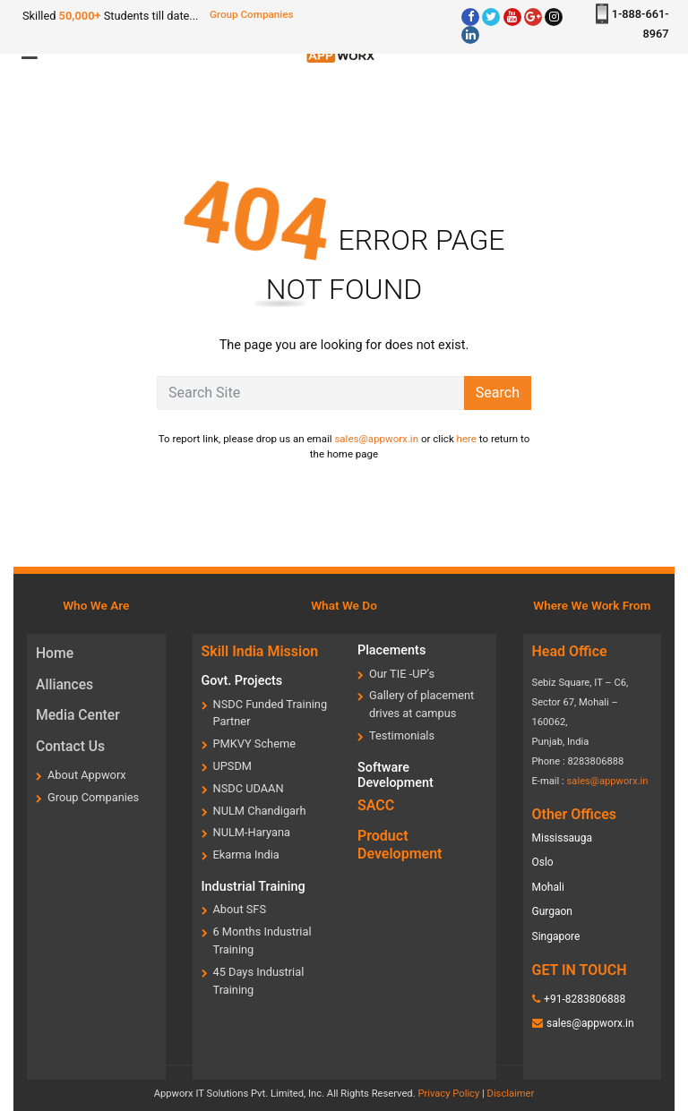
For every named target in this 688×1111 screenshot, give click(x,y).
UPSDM (233, 766)
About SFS (240, 909)
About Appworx (86, 775)
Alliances (64, 684)
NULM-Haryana (252, 832)
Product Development (399, 844)
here (467, 438)
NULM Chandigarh (259, 810)
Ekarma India (246, 854)
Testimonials (401, 735)
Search (498, 392)
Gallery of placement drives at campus (421, 704)
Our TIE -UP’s (401, 673)
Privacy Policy (448, 1093)
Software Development (395, 775)
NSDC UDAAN (248, 788)
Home (54, 653)
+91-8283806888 (584, 999)
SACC (375, 805)
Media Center (78, 714)
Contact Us (70, 746)
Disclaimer (511, 1093)
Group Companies (252, 14)
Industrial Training (253, 886)
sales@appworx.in (376, 438)
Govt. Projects (242, 680)
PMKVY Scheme (254, 743)
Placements (391, 650)
